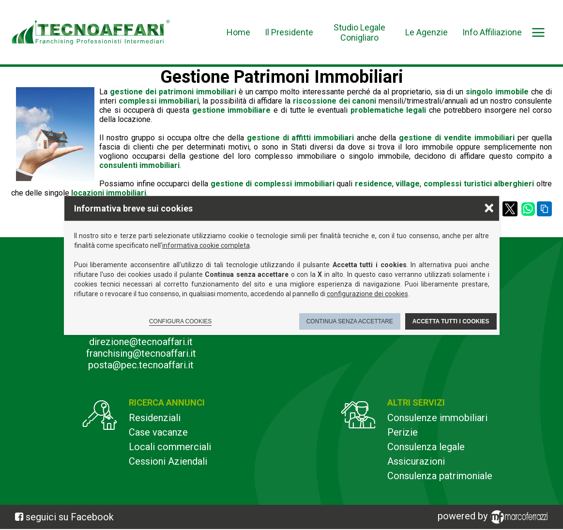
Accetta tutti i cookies (450, 321)
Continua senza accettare (349, 321)
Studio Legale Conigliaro (359, 32)
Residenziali (155, 418)
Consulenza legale (426, 447)
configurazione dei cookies (367, 294)
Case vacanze (158, 432)
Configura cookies (180, 321)
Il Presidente (289, 32)
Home (238, 32)
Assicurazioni (416, 461)
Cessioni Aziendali (168, 461)
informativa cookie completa (206, 245)
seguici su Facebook (70, 517)
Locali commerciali (170, 447)
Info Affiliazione (492, 32)
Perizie (402, 432)
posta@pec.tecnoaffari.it (141, 365)
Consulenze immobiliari (437, 418)
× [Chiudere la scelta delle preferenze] (489, 207)
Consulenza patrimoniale (439, 476)
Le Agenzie (426, 32)
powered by (494, 517)
